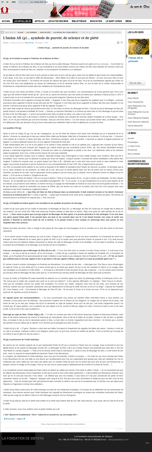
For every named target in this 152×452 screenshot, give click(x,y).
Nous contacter (134, 154)
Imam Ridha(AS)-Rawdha (138, 118)
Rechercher (132, 150)
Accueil (20, 32)
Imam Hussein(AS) (135, 102)
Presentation (133, 142)
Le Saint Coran (134, 146)
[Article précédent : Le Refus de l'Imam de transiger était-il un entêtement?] (9, 419)
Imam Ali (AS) (45, 32)
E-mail (121, 42)
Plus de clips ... (136, 83)
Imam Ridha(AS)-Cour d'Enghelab (137, 107)
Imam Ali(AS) (133, 98)
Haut (147, 443)
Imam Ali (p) (29, 43)
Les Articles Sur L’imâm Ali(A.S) (65, 32)
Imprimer (118, 42)
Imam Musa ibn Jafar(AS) (138, 122)
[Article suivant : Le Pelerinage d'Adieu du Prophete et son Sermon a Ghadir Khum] (21, 419)
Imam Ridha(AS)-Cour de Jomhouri (138, 113)
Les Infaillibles (31, 32)
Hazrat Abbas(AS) (135, 126)
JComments (119, 429)
